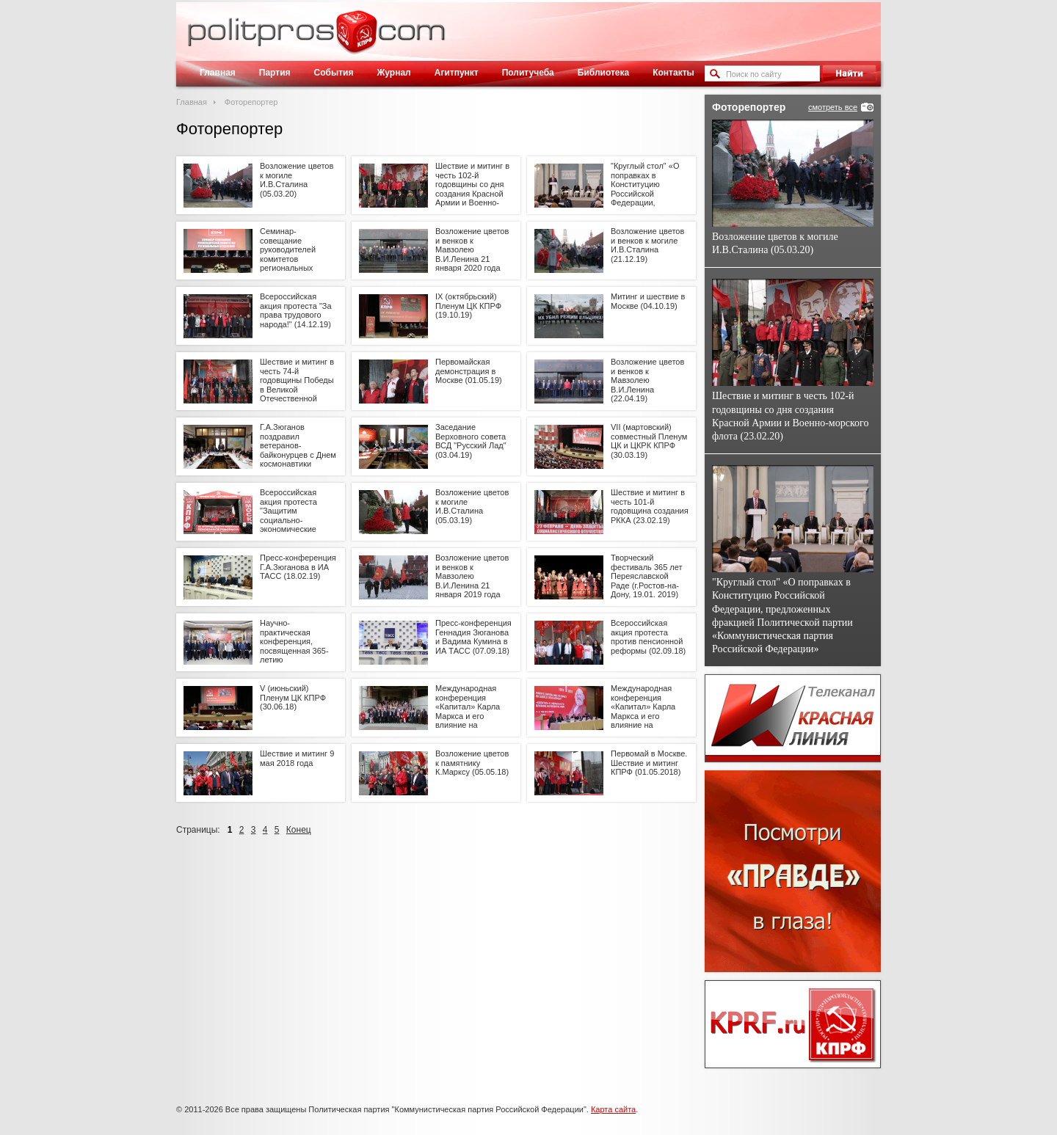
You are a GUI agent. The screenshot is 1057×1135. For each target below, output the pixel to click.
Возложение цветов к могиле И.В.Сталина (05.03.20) (296, 179)
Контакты (673, 72)
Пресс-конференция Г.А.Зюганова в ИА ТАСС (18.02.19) (298, 566)
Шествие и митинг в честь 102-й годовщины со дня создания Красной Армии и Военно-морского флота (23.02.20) (472, 193)
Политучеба (528, 72)
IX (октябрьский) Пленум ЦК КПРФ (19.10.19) (468, 305)
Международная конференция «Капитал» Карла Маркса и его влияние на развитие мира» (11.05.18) (643, 716)
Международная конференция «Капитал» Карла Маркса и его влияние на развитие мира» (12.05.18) (467, 716)
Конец (298, 830)
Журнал (393, 72)
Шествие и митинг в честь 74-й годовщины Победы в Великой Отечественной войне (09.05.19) (297, 384)
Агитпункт (457, 72)
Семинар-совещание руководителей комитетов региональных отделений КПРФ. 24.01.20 (293, 259)
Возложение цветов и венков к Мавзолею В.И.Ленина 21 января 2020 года (472, 250)
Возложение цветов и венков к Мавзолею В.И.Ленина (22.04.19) (647, 380)
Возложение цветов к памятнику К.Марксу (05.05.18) (472, 762)
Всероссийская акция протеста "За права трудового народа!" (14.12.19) (296, 310)
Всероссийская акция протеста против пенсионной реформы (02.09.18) (648, 636)
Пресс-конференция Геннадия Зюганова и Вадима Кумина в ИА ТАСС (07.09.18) (473, 636)
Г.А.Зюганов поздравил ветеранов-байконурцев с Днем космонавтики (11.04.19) (298, 450)
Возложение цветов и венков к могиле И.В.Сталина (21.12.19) (647, 245)
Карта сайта (613, 1109)
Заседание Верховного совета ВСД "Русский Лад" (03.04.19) (470, 441)
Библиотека (603, 72)
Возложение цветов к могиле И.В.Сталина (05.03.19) (472, 506)
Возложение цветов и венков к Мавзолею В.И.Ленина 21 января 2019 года (472, 576)
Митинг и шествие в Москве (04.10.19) (648, 301)
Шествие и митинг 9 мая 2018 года (297, 758)
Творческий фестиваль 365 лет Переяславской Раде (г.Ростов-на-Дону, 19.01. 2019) (647, 576)
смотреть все (832, 107)
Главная (218, 72)
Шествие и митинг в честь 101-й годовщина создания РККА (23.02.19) (650, 506)
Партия (275, 72)
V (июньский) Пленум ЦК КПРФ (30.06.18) (293, 697)
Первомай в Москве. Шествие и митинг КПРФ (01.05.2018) (649, 762)
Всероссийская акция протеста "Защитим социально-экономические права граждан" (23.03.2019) (289, 520)
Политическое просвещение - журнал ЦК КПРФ (356, 39)
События (334, 72)
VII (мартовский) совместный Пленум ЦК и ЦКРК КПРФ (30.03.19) (649, 441)
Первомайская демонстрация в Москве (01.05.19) (468, 370)
